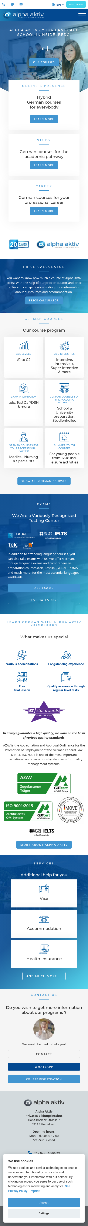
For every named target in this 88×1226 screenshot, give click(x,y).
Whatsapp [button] (44, 1067)
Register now (76, 4)
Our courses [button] (44, 62)
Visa (44, 898)
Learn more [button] (44, 119)
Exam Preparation (24, 396)
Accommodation (44, 928)
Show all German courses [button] (44, 481)
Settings (44, 1213)
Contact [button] (44, 1054)
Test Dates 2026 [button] (44, 600)
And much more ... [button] (44, 976)
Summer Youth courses (64, 447)
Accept (44, 1202)
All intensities (64, 353)
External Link (71, 811)
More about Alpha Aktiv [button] (44, 845)
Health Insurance (44, 958)
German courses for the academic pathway (64, 399)
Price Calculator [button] (44, 300)
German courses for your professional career (23, 448)
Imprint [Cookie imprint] (35, 1191)
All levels (23, 353)
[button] (82, 15)
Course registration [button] (44, 1079)
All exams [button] (44, 588)
